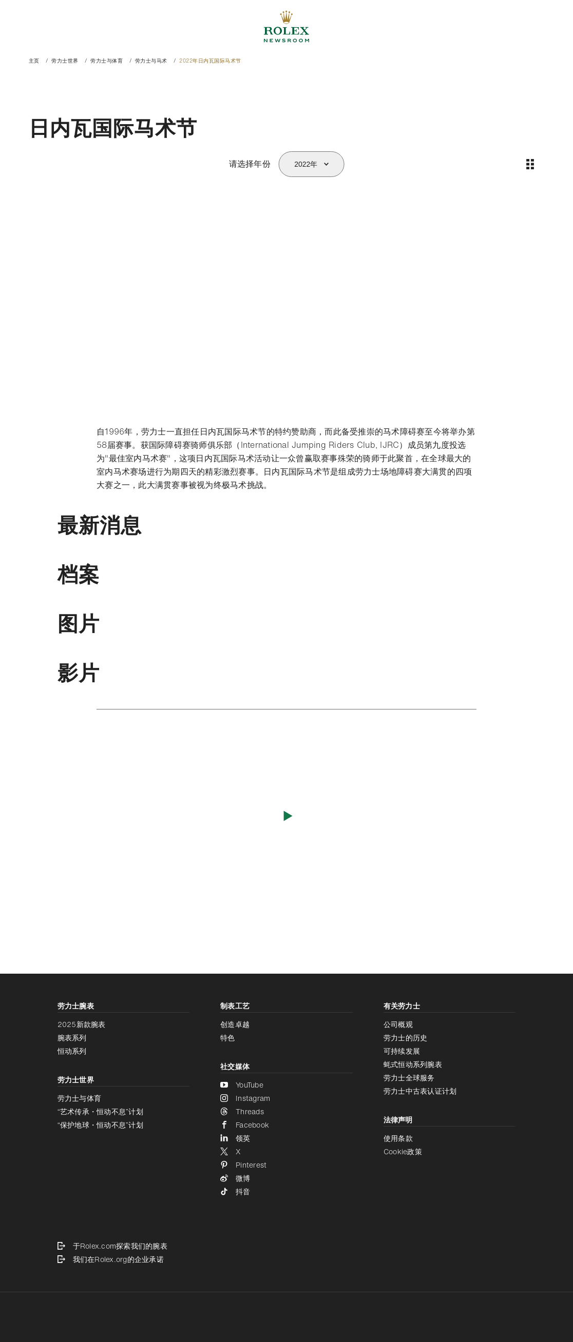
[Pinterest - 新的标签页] (286, 1165)
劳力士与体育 (106, 61)
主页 (34, 61)
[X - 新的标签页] (286, 1151)
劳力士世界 (65, 61)
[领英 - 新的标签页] (286, 1138)
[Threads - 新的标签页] (286, 1111)
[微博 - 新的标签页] (286, 1178)
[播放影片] (286, 815)
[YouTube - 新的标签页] (286, 1085)
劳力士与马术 (151, 61)
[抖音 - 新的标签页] (286, 1191)
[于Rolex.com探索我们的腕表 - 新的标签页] (287, 1246)
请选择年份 (250, 163)
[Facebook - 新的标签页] (286, 1125)
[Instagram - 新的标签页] (286, 1098)
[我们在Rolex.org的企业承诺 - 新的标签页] (287, 1259)
